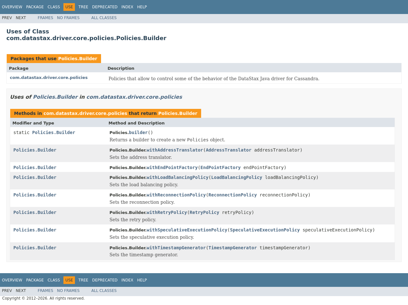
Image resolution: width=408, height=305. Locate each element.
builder (138, 132)
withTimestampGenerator (176, 247)
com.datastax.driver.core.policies (49, 77)
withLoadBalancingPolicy (177, 177)
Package (35, 7)
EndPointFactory (220, 167)
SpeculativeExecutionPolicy (265, 229)
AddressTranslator (228, 149)
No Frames (68, 18)
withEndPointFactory (172, 167)
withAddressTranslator (175, 149)
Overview (12, 7)
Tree (83, 7)
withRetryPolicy (167, 212)
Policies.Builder (77, 58)
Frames (45, 18)
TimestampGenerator (232, 247)
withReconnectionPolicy (176, 194)
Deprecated (105, 7)
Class (53, 7)
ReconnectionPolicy (232, 194)
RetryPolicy (204, 212)
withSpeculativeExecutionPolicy (187, 229)
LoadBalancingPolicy (236, 177)
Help (142, 7)
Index (127, 7)
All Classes (104, 18)
